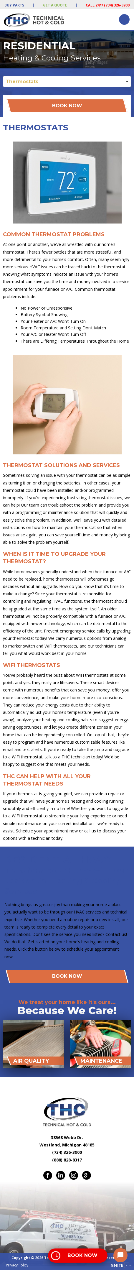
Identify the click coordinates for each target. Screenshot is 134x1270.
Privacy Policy (17, 1265)
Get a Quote (55, 5)
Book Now (67, 106)
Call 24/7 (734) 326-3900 (108, 5)
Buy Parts (14, 5)
